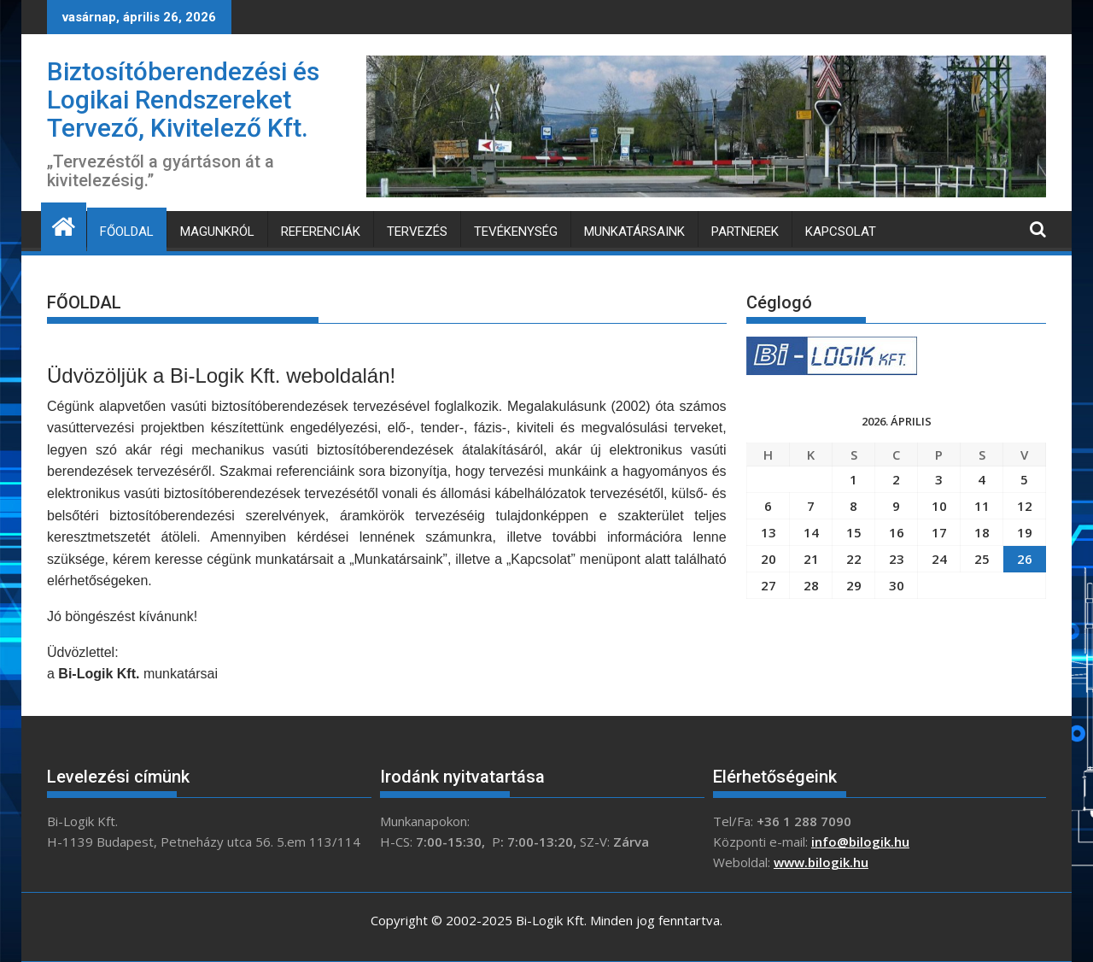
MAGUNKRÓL (217, 231)
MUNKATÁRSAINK (634, 231)
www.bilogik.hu (821, 862)
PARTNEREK (745, 231)
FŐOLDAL (127, 231)
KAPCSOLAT (840, 231)
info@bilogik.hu (860, 841)
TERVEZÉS (417, 231)
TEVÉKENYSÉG (516, 231)
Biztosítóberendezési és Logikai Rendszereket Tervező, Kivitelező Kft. (183, 99)
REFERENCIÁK (320, 231)
